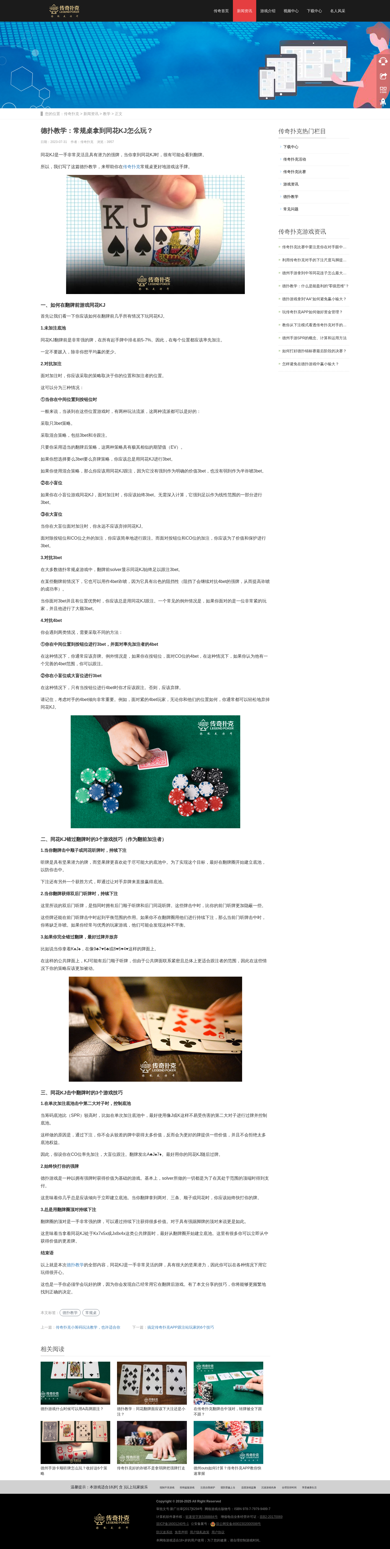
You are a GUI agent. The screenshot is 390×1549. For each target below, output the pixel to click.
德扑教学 (75, 1265)
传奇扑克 (71, 114)
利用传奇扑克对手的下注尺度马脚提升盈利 (316, 260)
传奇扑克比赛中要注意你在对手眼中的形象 (316, 247)
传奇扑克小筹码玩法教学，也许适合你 (88, 1327)
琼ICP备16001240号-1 (172, 1524)
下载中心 (314, 11)
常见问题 (290, 209)
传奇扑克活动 (294, 159)
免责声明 (181, 1532)
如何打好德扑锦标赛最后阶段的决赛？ (314, 351)
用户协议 (218, 1532)
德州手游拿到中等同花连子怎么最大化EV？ (316, 273)
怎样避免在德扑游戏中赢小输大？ (310, 364)
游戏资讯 (290, 184)
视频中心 (291, 11)
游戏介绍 (267, 11)
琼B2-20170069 (271, 1517)
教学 (106, 114)
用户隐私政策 (199, 1532)
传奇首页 (221, 11)
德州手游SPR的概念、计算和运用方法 (314, 338)
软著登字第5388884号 (202, 1517)
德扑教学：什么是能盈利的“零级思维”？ (315, 286)
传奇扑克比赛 (294, 171)
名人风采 (337, 11)
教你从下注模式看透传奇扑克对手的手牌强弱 (316, 325)
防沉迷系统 (164, 1532)
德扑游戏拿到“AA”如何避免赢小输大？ (314, 299)
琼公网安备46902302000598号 (235, 1524)
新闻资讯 (244, 11)
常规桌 (91, 1312)
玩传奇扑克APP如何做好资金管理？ (312, 312)
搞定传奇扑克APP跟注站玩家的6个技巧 (180, 1327)
